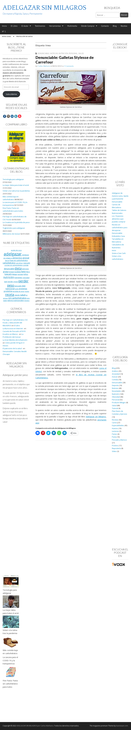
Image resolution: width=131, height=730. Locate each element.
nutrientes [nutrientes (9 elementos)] (18, 277)
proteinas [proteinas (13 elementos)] (23, 288)
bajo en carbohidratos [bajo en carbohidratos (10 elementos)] (19, 260)
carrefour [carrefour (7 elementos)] (19, 263)
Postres (115, 445)
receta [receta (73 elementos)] (9, 294)
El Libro (14, 26)
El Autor (24, 26)
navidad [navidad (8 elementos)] (20, 274)
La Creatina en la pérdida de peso (16, 222)
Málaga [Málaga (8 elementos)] (14, 274)
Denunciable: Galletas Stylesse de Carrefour (64, 59)
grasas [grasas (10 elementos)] (11, 272)
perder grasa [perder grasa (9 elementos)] (13, 281)
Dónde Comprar (88, 26)
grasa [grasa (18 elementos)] (5, 271)
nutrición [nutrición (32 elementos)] (8, 277)
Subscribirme (11, 94)
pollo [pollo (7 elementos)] (17, 289)
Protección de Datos (24, 36)
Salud (81, 53)
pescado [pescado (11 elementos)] (18, 286)
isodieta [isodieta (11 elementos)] (17, 271)
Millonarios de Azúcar (11, 234)
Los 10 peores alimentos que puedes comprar (118, 219)
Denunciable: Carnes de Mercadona (117, 205)
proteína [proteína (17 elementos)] (8, 291)
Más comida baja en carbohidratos (10, 652)
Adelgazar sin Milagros (96, 416)
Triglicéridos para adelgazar (14, 228)
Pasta (114, 437)
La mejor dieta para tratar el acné (16, 185)
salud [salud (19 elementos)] (22, 294)
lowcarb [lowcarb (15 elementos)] (8, 274)
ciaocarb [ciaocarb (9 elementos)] (26, 263)
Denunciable (43, 53)
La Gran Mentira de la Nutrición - (15, 340)
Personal (73, 53)
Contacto (105, 26)
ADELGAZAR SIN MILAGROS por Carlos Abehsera (35, 726)
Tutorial (115, 408)
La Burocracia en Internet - (13, 328)
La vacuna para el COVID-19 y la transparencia (10, 660)
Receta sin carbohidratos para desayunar (119, 228)
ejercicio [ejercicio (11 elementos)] (25, 269)
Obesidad (116, 397)
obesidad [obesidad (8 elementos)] (26, 278)
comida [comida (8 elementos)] (25, 265)
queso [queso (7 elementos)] (27, 291)
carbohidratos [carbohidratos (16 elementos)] (9, 262)
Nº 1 (4, 31)
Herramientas (55, 26)
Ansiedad (116, 374)
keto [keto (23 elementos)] (23, 271)
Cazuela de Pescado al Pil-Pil (14, 331)
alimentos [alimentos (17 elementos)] (17, 257)
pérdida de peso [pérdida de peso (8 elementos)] (18, 291)
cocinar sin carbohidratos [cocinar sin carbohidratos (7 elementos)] (13, 265)
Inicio (4, 26)
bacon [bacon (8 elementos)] (7, 260)
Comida (115, 379)
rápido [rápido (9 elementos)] (17, 295)
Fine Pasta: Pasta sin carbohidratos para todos (10, 683)
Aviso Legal (6, 36)
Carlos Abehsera (44, 66)
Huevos (115, 428)
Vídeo (114, 451)
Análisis (115, 371)
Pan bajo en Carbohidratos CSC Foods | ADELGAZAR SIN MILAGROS (15, 323)
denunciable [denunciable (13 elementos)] (9, 268)
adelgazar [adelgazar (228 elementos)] (13, 254)
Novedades (116, 391)
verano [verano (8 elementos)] (26, 300)
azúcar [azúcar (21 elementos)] (26, 257)
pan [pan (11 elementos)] (5, 281)
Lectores (115, 431)
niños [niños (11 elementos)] (26, 274)
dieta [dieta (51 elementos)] (18, 268)
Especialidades (118, 425)
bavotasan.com (122, 726)
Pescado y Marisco (119, 440)
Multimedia (72, 26)
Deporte (115, 385)
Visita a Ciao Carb (119, 253)
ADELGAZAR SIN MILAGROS (44, 7)
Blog (115, 26)
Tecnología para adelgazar (13, 179)
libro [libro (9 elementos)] (28, 272)
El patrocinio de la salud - (13, 348)
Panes (114, 434)
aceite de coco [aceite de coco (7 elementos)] (16, 250)
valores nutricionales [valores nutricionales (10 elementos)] (15, 300)
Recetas (124, 26)
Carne (114, 422)
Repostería (116, 448)
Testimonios (40, 26)
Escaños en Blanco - (11, 334)
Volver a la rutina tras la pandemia (16, 191)
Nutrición (63, 53)
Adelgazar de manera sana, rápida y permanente (120, 196)
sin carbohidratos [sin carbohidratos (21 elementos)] (17, 298)
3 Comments (69, 66)
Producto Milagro (119, 402)
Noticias (54, 53)
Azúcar (114, 377)
